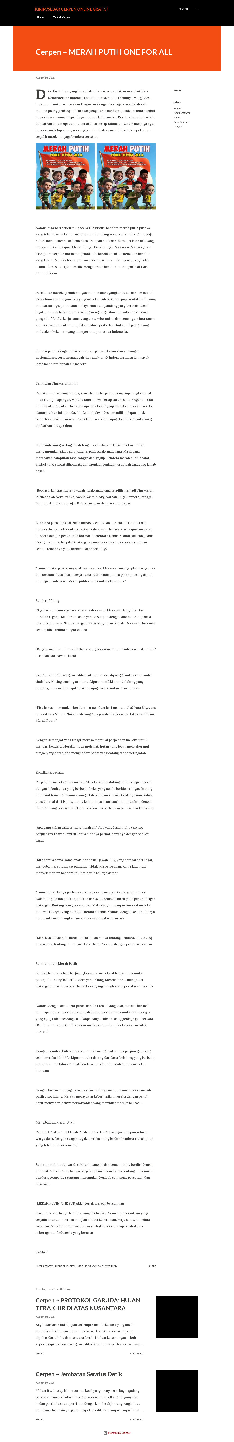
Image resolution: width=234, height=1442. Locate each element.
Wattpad (178, 126)
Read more (137, 1353)
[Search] (183, 9)
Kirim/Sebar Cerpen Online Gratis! (71, 9)
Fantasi (177, 108)
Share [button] (177, 90)
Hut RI (177, 117)
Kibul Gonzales (181, 122)
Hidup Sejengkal (182, 113)
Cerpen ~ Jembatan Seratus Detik (79, 1374)
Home (38, 17)
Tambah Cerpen (59, 17)
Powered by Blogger (117, 1432)
